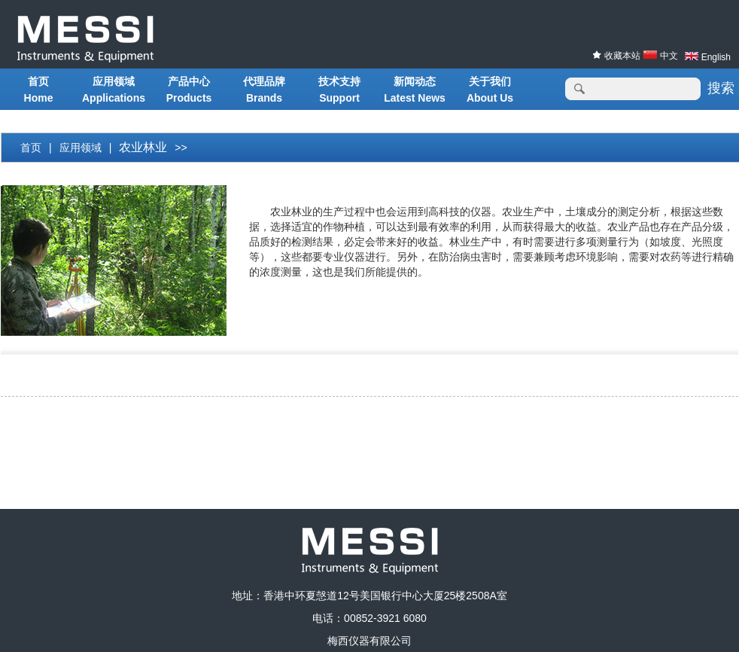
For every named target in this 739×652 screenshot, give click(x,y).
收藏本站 (621, 55)
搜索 (720, 88)
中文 (669, 55)
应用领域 (80, 148)
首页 (30, 148)
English (716, 57)
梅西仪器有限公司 (369, 641)
